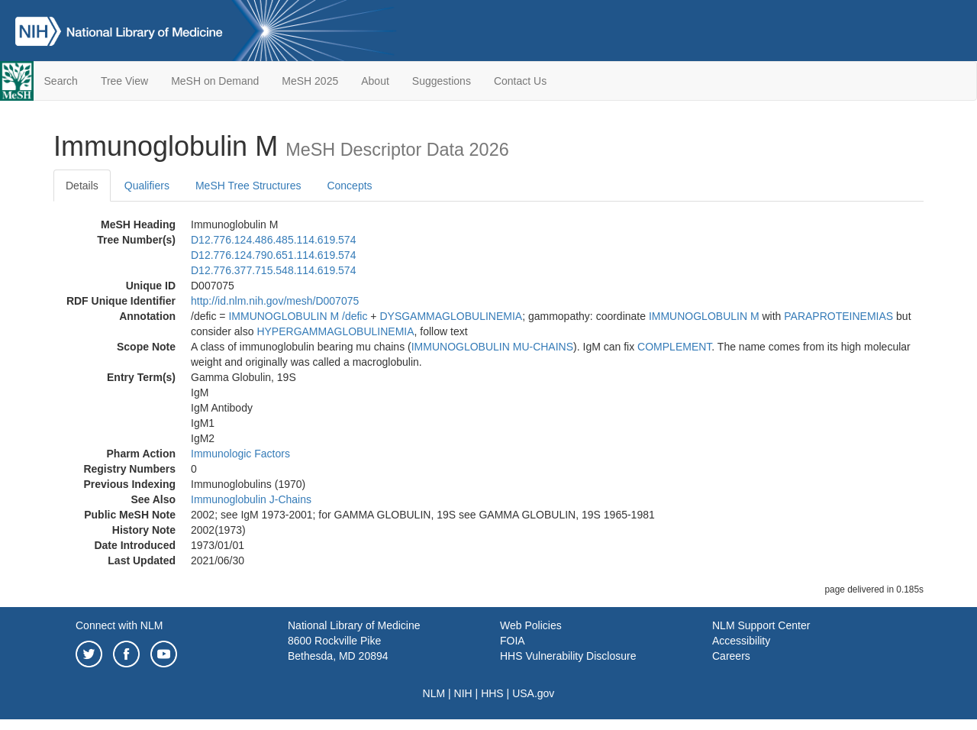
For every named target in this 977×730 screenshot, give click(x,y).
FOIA (512, 641)
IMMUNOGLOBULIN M (283, 316)
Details (82, 185)
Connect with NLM (119, 625)
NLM (434, 693)
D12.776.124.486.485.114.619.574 (273, 240)
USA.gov (533, 693)
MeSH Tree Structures (248, 185)
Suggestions (441, 81)
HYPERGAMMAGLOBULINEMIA (335, 331)
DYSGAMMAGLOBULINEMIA (450, 316)
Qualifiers (146, 185)
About (375, 81)
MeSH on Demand (215, 81)
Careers (731, 656)
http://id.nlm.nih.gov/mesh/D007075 (275, 301)
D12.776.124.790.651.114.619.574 (273, 255)
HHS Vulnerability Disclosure (568, 656)
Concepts (349, 185)
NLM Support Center (761, 625)
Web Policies (531, 625)
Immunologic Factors (240, 453)
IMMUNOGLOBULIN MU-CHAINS (492, 347)
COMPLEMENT (674, 347)
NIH (463, 693)
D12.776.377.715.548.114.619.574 (273, 270)
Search (61, 81)
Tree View (124, 81)
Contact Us (520, 81)
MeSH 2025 (310, 81)
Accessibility (741, 641)
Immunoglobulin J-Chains (251, 499)
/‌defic (354, 316)
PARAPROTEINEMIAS (838, 316)
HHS (492, 693)
